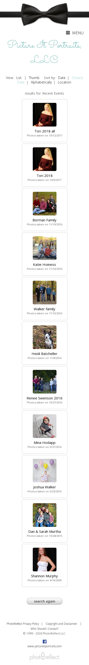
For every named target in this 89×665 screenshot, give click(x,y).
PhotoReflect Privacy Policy (23, 624)
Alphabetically (41, 82)
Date (62, 77)
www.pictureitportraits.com (45, 646)
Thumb (34, 77)
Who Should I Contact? (44, 628)
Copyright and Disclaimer (62, 624)
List (19, 77)
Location (64, 82)
